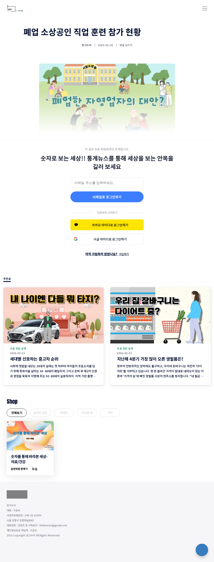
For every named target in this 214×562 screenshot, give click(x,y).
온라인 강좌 (40, 413)
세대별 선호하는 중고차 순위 (34, 359)
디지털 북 (87, 413)
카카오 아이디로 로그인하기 (110, 225)
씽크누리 (86, 45)
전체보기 (16, 413)
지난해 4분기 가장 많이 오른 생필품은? (150, 359)
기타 (110, 413)
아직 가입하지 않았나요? (107, 254)
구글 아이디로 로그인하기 (110, 239)
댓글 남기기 (126, 45)
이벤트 (64, 413)
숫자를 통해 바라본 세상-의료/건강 (29, 459)
